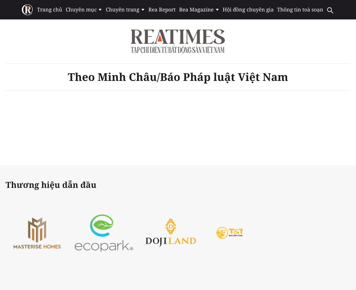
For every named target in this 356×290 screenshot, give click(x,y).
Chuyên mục (84, 9)
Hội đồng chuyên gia (248, 9)
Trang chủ (49, 9)
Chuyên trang (125, 9)
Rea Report (162, 9)
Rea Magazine (199, 9)
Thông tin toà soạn (300, 9)
